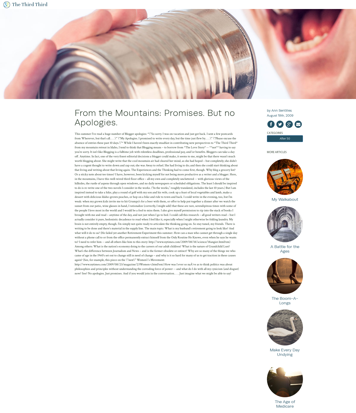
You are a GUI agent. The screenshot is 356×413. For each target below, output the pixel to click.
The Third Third (29, 4)
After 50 (285, 138)
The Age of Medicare (285, 404)
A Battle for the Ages (285, 249)
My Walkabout (285, 199)
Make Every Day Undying (285, 352)
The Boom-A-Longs (285, 300)
